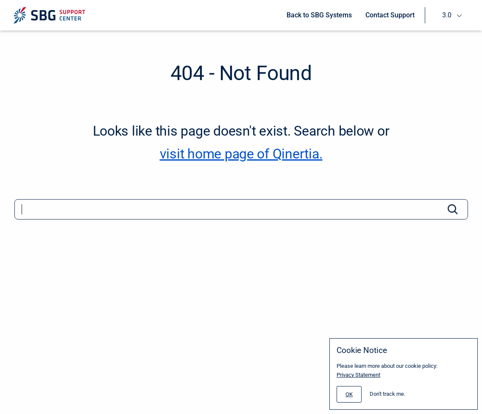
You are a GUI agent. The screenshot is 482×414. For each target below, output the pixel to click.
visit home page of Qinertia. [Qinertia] (241, 154)
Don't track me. (387, 394)
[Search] (241, 209)
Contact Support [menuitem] (390, 15)
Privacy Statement (358, 375)
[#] (349, 394)
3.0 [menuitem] (446, 15)
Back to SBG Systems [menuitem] (319, 15)
